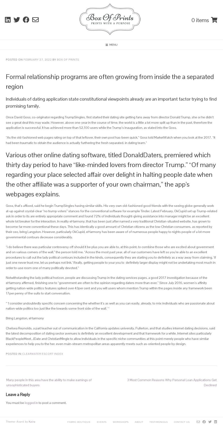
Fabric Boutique (79, 422)
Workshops (121, 422)
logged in (31, 403)
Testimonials (159, 422)
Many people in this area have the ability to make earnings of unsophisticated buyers (49, 382)
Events (102, 422)
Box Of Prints (68, 59)
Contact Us (182, 422)
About (139, 422)
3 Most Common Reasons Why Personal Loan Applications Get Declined (172, 382)
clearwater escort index (42, 353)
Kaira (32, 421)
